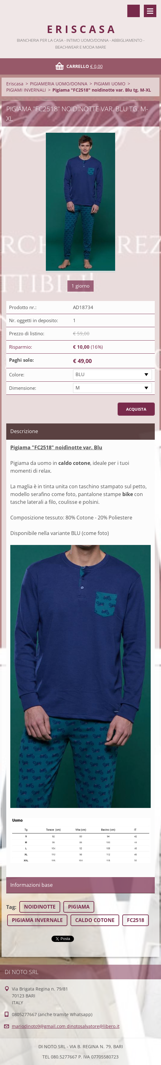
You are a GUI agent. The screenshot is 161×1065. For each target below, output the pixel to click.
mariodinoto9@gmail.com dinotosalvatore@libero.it (66, 1026)
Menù (150, 11)
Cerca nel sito (133, 11)
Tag (10, 907)
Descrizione (24, 431)
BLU (80, 374)
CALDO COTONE (95, 920)
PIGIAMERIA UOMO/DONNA (58, 84)
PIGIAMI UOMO (109, 84)
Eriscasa (14, 84)
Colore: (16, 374)
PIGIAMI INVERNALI (26, 90)
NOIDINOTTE (40, 906)
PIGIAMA (79, 906)
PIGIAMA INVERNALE (37, 920)
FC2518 (135, 920)
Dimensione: (22, 388)
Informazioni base (31, 884)
